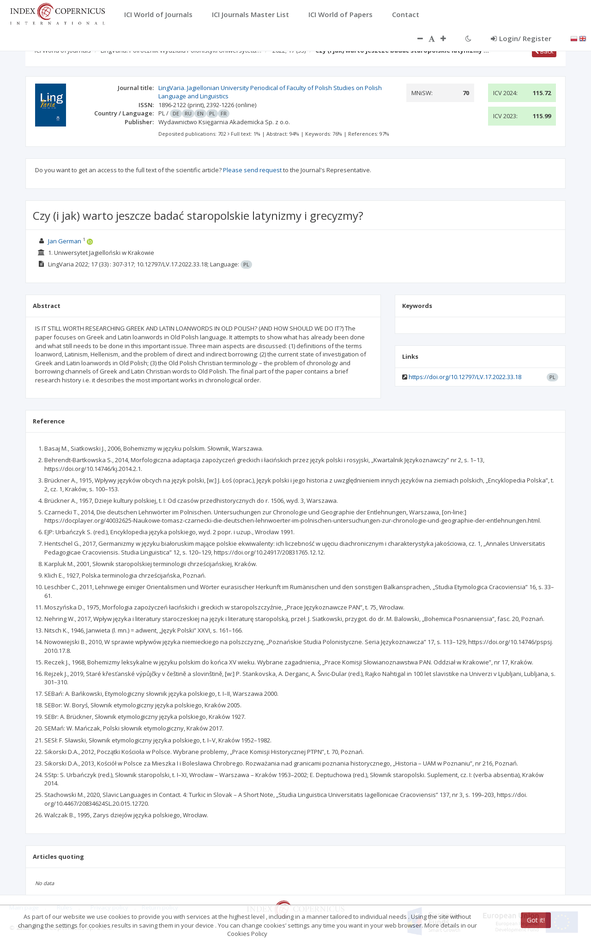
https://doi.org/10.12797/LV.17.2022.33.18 (465, 377)
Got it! (536, 920)
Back (544, 51)
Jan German (64, 241)
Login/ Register (521, 38)
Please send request (252, 170)
